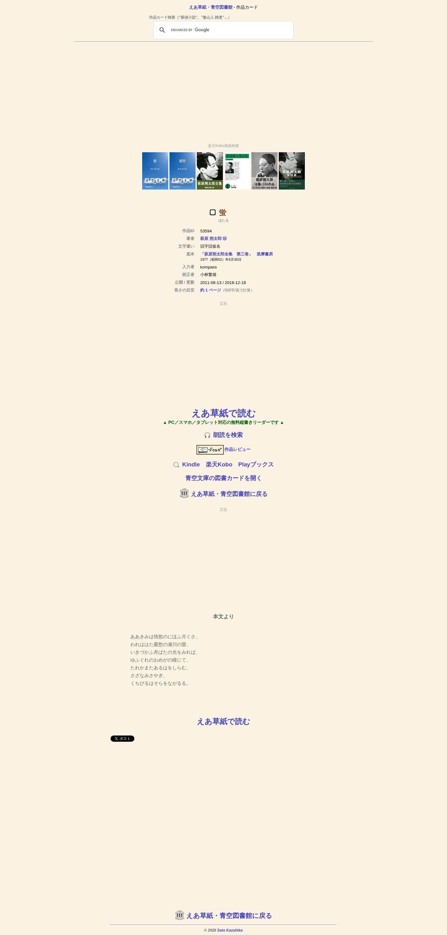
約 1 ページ (210, 290)
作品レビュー (223, 449)
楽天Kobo (219, 464)
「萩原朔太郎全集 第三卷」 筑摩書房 (236, 254)
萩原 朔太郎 (211, 238)
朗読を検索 (228, 435)
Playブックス (256, 464)
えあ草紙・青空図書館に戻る (229, 494)
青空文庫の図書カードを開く (223, 478)
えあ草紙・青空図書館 (211, 7)
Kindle (191, 464)
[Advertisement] (223, 89)
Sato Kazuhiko (230, 930)
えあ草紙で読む (224, 413)
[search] (222, 30)
